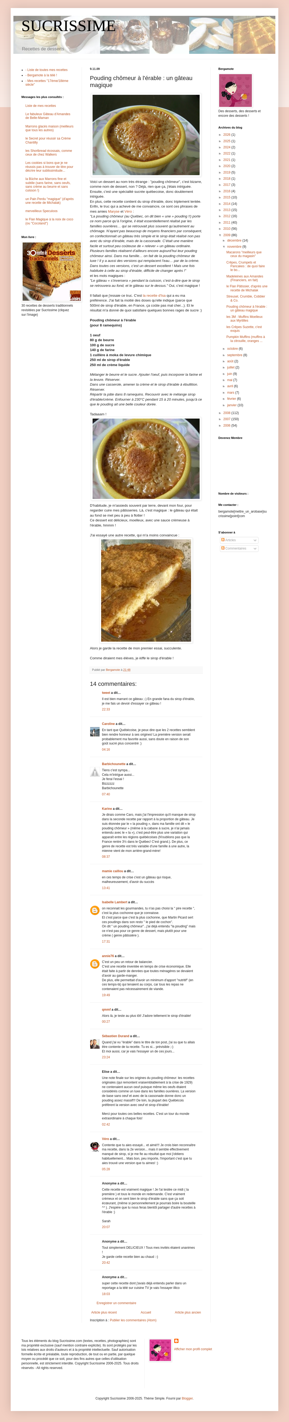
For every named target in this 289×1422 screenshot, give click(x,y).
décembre (234, 240)
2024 (227, 147)
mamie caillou (112, 871)
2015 (227, 197)
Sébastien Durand (115, 1036)
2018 (227, 178)
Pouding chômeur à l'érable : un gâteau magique (246, 308)
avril (230, 386)
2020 (227, 166)
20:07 (106, 1227)
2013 (227, 210)
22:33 (106, 709)
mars (231, 392)
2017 (227, 185)
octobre (233, 349)
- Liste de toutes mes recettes (46, 70)
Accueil (146, 1312)
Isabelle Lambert (114, 902)
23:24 (106, 1057)
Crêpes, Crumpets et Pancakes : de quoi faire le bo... (245, 266)
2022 (227, 153)
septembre (235, 355)
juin (230, 374)
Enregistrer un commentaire (116, 1303)
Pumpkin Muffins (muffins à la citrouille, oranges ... (245, 339)
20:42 (106, 1263)
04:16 (106, 749)
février (232, 399)
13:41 (106, 888)
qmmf (106, 1009)
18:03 (106, 1294)
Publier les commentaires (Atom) (133, 1320)
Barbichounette (114, 764)
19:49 (106, 995)
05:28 (106, 1169)
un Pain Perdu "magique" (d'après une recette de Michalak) (49, 201)
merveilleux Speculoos (41, 211)
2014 (227, 204)
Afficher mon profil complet (193, 1349)
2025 (227, 141)
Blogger (187, 1398)
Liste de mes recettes (40, 106)
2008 (227, 413)
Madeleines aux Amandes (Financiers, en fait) (244, 278)
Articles (228, 540)
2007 (227, 419)
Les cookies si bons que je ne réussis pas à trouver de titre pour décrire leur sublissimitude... (49, 166)
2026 (227, 135)
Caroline (108, 724)
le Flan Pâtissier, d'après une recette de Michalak (247, 288)
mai (230, 380)
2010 (227, 229)
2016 (227, 191)
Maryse (113, 211)
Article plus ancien (188, 1312)
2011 (227, 222)
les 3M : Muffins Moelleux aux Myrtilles (244, 318)
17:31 (106, 941)
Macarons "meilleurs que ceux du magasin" (244, 254)
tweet (106, 693)
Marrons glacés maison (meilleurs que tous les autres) (49, 128)
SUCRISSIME (68, 26)
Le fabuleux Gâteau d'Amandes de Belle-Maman (47, 116)
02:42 (106, 1124)
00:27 (106, 1022)
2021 (227, 160)
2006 (227, 425)
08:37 (106, 857)
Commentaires (233, 548)
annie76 (108, 956)
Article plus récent (104, 1312)
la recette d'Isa (154, 296)
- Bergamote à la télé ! (41, 75)
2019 (227, 172)
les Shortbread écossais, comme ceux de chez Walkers (48, 152)
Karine (107, 809)
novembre (234, 247)
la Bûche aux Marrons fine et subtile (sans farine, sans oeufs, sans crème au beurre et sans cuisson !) (48, 184)
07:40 (106, 794)
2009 (227, 235)
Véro (128, 211)
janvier (232, 405)
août (230, 361)
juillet (231, 367)
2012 (227, 216)
